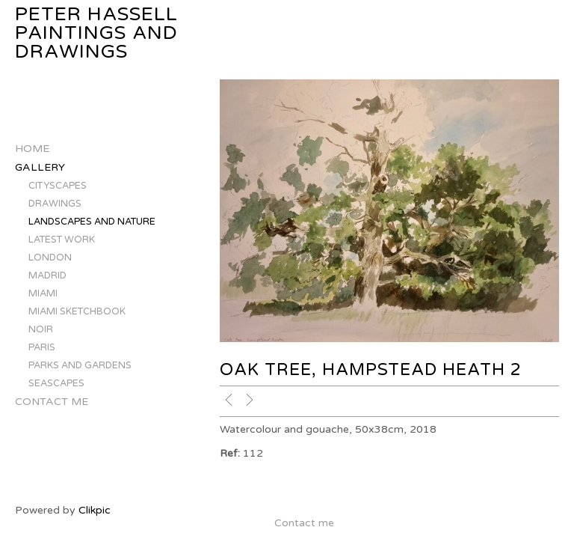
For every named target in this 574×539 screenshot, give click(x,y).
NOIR (40, 329)
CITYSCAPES (57, 186)
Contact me (51, 401)
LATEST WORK (61, 240)
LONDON (50, 258)
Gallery (40, 167)
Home (32, 148)
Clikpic (94, 510)
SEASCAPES (56, 383)
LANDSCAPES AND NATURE (91, 222)
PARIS (41, 347)
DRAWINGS (54, 204)
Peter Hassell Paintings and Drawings (96, 33)
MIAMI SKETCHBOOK (77, 311)
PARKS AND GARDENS (80, 365)
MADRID (47, 275)
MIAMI (43, 293)
